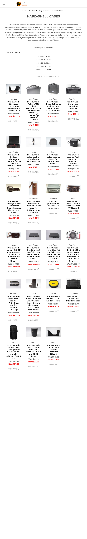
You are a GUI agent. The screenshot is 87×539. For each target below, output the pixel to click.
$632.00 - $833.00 (44, 66)
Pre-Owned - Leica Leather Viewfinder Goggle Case (33, 158)
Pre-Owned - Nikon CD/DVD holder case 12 (53, 298)
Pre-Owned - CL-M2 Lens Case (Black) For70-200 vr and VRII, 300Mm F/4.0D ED (13, 351)
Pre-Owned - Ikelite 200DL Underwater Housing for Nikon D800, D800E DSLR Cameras (73, 254)
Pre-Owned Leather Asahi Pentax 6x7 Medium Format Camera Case (73, 160)
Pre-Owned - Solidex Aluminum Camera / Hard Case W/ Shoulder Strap (14, 160)
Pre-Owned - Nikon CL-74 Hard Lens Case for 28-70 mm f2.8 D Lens (33, 350)
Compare (13, 121)
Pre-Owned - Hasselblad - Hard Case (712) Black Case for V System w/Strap (13, 303)
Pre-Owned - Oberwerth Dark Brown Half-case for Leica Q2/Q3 (13, 106)
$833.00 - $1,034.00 (43, 69)
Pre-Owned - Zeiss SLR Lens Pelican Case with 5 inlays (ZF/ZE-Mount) (53, 106)
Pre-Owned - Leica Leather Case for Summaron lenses (53, 159)
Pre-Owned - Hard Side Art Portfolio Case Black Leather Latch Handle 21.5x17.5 (53, 253)
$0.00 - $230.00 (44, 56)
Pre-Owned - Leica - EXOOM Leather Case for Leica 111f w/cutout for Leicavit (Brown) (14, 254)
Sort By (40, 76)
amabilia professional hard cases (53, 203)
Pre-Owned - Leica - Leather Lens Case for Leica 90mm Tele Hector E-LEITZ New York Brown (33, 303)
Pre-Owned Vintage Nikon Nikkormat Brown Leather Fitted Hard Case (14, 206)
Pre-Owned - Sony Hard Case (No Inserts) (73, 105)
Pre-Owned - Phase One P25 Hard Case (73, 298)
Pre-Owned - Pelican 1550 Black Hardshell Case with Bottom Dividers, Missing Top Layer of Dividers (33, 110)
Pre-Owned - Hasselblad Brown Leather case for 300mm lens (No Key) (33, 206)
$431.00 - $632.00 (44, 63)
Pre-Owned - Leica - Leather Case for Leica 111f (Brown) (73, 204)
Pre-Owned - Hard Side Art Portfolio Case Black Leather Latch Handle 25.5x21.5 (33, 253)
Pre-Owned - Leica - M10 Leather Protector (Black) (53, 349)
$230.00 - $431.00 (44, 60)
